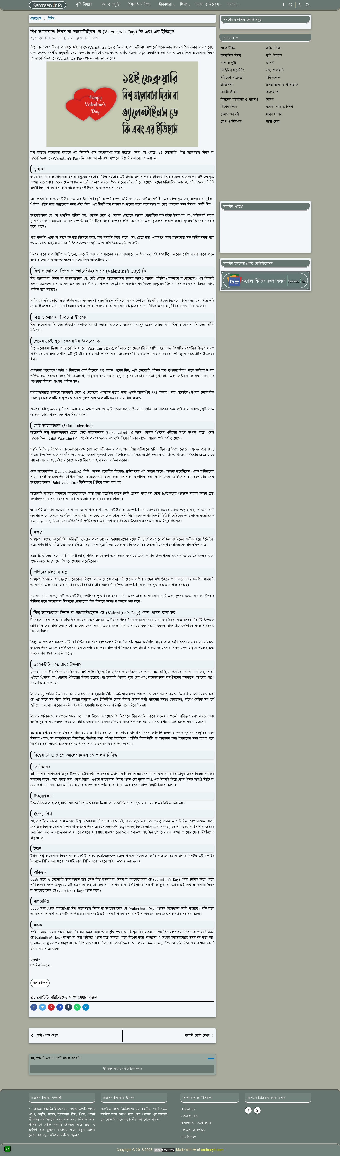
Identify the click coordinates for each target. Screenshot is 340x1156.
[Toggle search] (307, 5)
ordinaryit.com (212, 1150)
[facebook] (283, 5)
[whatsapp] (290, 5)
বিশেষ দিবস (40, 982)
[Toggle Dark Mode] (300, 4)
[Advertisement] (265, 165)
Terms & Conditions (196, 1123)
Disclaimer (188, 1137)
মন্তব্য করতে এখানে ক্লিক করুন (122, 1069)
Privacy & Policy (193, 1130)
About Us (188, 1109)
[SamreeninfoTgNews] (265, 280)
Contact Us (189, 1116)
